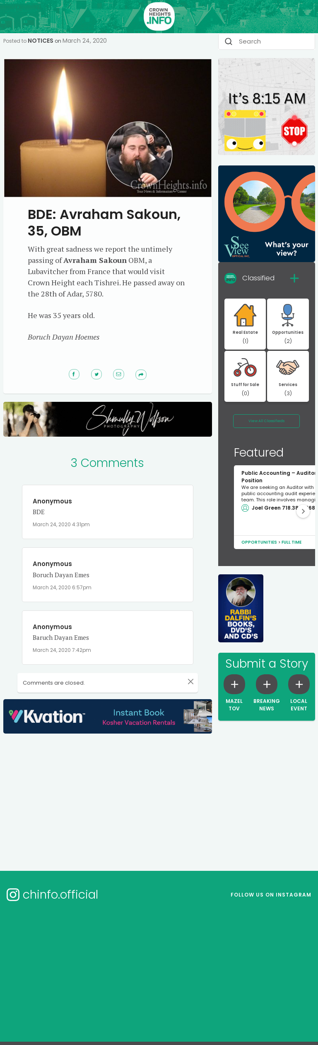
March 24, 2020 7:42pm (62, 650)
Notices (40, 40)
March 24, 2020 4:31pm (61, 524)
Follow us (271, 894)
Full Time (291, 542)
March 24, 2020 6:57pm (62, 587)
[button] (303, 511)
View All (266, 420)
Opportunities (259, 542)
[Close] (186, 681)
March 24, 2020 (85, 40)
